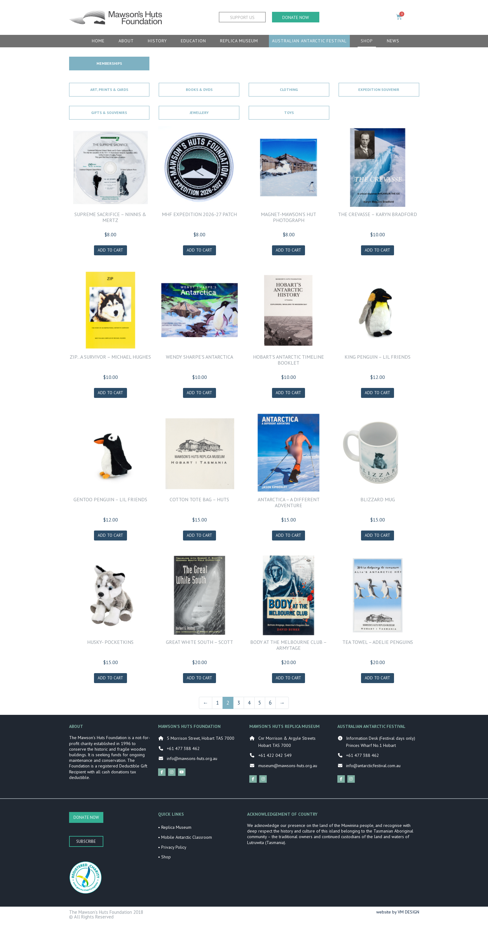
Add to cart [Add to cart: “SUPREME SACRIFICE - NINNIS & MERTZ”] (110, 250)
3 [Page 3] (238, 705)
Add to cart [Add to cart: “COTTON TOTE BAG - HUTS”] (199, 537)
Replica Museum (239, 41)
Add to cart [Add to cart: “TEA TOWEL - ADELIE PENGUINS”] (377, 680)
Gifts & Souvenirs (109, 112)
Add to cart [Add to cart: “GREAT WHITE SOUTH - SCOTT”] (199, 680)
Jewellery (199, 112)
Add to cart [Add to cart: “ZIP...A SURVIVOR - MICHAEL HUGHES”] (110, 394)
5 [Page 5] (259, 705)
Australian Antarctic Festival (309, 41)
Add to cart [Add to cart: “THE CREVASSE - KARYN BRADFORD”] (377, 250)
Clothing (289, 89)
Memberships (109, 63)
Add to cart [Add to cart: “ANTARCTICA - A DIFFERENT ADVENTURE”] (288, 537)
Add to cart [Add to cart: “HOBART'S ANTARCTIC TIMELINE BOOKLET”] (288, 394)
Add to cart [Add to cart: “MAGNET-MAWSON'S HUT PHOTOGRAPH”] (288, 250)
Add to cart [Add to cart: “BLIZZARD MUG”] (377, 537)
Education (193, 41)
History (157, 41)
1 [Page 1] (217, 705)
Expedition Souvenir (378, 89)
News (393, 41)
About (126, 41)
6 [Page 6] (270, 705)
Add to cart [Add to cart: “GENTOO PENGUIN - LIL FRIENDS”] (110, 537)
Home (98, 41)
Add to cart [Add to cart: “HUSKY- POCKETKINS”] (110, 680)
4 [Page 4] (249, 705)
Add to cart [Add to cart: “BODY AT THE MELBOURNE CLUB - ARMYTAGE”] (288, 680)
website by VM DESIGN (397, 915)
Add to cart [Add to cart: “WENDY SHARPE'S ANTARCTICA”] (199, 394)
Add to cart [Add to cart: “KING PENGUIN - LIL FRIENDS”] (377, 394)
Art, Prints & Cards (109, 89)
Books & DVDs (199, 89)
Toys (289, 112)
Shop (367, 41)
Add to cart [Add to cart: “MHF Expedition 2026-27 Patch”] (199, 250)
